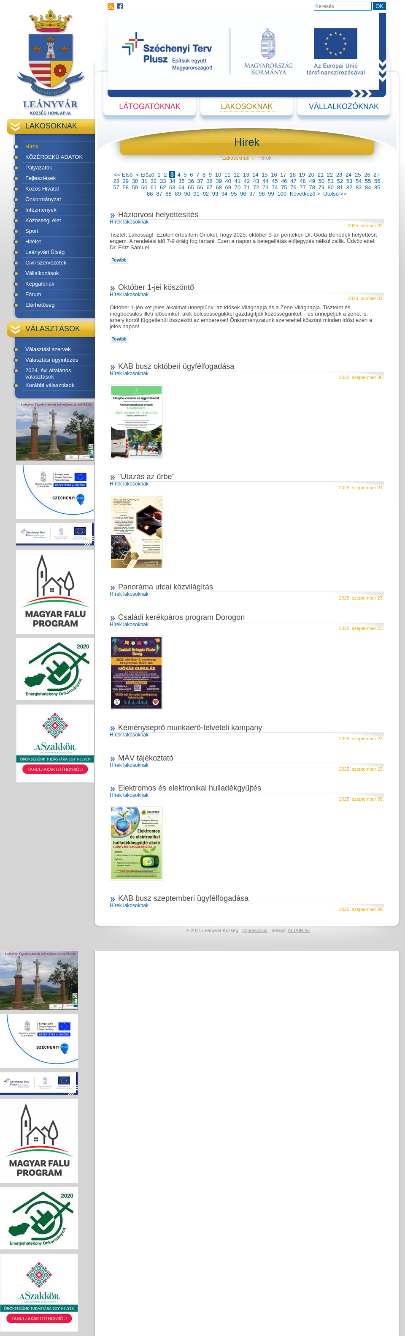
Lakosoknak (247, 106)
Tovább (119, 260)
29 (126, 181)
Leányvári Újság (45, 252)
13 (246, 175)
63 (172, 187)
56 (377, 181)
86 (150, 194)
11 (227, 175)
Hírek (31, 146)
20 (311, 175)
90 (187, 194)
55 (368, 181)
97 (252, 194)
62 (163, 187)
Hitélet (33, 241)
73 (265, 187)
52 (340, 181)
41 (237, 181)
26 (367, 175)
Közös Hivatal (42, 188)
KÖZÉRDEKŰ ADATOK (54, 157)
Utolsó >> (335, 194)
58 (126, 187)
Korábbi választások (49, 385)
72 (256, 187)
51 (331, 181)
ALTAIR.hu (299, 930)
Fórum (33, 294)
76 (293, 187)
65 (191, 187)
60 (144, 187)
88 (168, 194)
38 (209, 181)
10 (218, 175)
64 (181, 187)
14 (255, 175)
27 (376, 175)
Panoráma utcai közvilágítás (165, 587)
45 (275, 181)
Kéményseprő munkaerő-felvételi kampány (190, 727)
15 (264, 175)
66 (200, 187)
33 (163, 181)
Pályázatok (38, 167)
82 (349, 187)
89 (178, 194)
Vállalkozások (42, 273)
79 (321, 187)
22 (330, 175)
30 (135, 181)
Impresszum (254, 930)
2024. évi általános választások (48, 373)
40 (228, 181)
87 (159, 194)
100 (281, 194)
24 (348, 175)
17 (283, 175)
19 (302, 175)
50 (321, 181)
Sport (31, 231)
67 (209, 187)
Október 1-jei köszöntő (156, 287)
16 (274, 175)
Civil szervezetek (46, 262)
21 (321, 175)
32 (154, 181)
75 (284, 187)
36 (191, 181)
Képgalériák (39, 284)
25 (358, 175)
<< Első (123, 175)
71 (247, 187)
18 (292, 175)
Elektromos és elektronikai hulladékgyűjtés (189, 788)
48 (302, 181)
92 (206, 194)
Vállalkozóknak (344, 106)
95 (234, 194)
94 (224, 194)
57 (116, 187)
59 (135, 187)
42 (247, 181)
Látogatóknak (149, 106)
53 (349, 181)
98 (262, 194)
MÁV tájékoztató (145, 758)
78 (312, 187)
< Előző (145, 175)
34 (172, 181)
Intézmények (41, 210)
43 (256, 181)
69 (228, 187)
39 (218, 181)
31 (144, 181)
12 (237, 175)
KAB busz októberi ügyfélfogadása (176, 366)
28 (116, 181)
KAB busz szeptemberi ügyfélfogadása (183, 898)
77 (302, 187)
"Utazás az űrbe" (146, 476)
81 (340, 187)
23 (339, 175)
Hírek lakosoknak (129, 222)
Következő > (305, 194)
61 (154, 187)
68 (218, 187)
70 (237, 187)
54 (359, 181)
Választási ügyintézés (51, 360)
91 (197, 194)
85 (377, 187)
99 (271, 194)
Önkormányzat (43, 199)
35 (181, 181)
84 (368, 187)
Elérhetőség (39, 305)
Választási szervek (48, 349)
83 (359, 187)
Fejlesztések (40, 178)
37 (200, 181)
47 (293, 181)
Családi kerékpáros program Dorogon (181, 617)
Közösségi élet (43, 220)
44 (265, 181)
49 (312, 181)
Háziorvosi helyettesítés (158, 214)
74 (275, 187)
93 (215, 194)
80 (331, 187)
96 (243, 194)
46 (284, 181)
